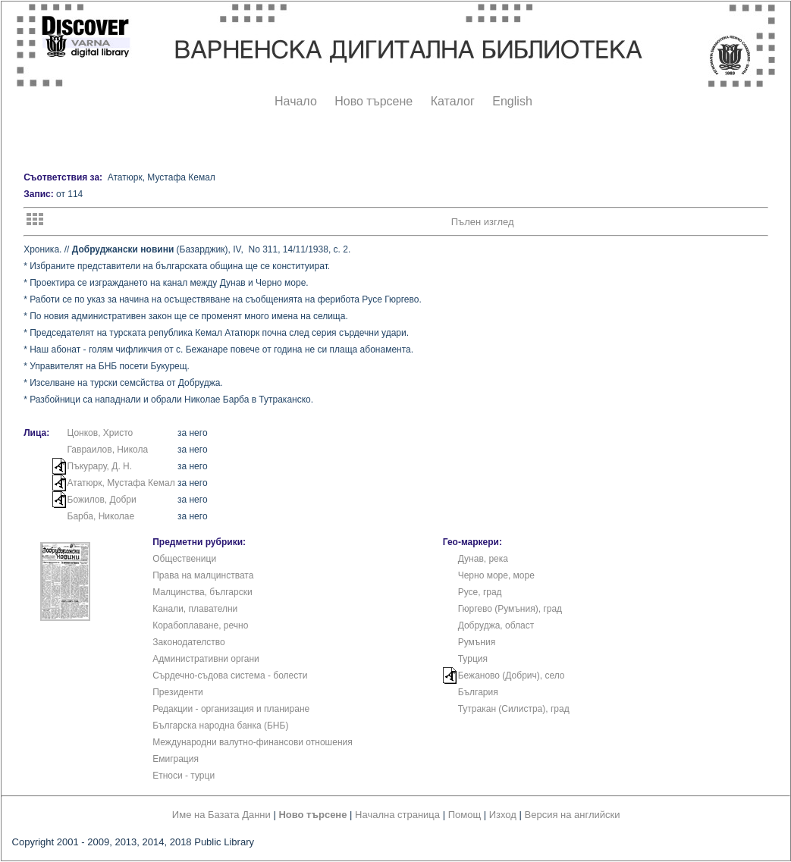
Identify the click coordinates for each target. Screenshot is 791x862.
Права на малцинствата (202, 575)
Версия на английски (572, 814)
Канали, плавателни (194, 608)
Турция (473, 659)
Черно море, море (496, 575)
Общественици (184, 558)
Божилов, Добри (102, 499)
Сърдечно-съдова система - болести (229, 675)
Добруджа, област (496, 625)
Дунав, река (483, 558)
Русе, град (480, 592)
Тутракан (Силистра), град (514, 709)
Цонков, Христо (100, 433)
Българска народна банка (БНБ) (220, 725)
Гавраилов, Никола (108, 449)
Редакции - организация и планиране (230, 709)
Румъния (476, 642)
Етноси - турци (183, 775)
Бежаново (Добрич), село (511, 675)
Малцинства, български (202, 592)
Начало (296, 101)
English (512, 101)
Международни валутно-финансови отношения (252, 742)
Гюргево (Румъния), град (510, 608)
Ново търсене (373, 101)
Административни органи (205, 659)
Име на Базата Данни (221, 814)
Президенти (177, 692)
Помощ (464, 814)
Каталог (453, 101)
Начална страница (397, 814)
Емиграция (175, 759)
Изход (502, 814)
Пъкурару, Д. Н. (100, 466)
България (478, 692)
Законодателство (188, 642)
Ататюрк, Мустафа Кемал (121, 483)
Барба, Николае (101, 516)
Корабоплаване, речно (200, 625)
